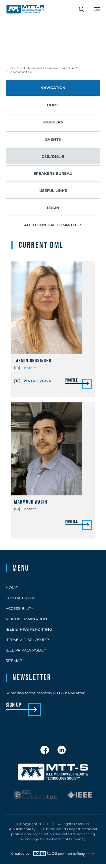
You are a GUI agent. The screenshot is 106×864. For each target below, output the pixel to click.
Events (53, 139)
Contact (28, 367)
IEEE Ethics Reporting (29, 629)
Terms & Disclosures (28, 639)
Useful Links (53, 190)
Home (53, 105)
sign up (13, 705)
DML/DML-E (53, 156)
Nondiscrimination (26, 619)
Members (53, 122)
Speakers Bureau (53, 173)
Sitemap (14, 660)
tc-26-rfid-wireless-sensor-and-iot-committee (44, 70)
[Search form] (81, 9)
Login (53, 207)
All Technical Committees (53, 225)
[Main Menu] (97, 9)
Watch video (33, 380)
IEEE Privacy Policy (26, 650)
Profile (71, 380)
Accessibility (19, 608)
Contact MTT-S (20, 598)
